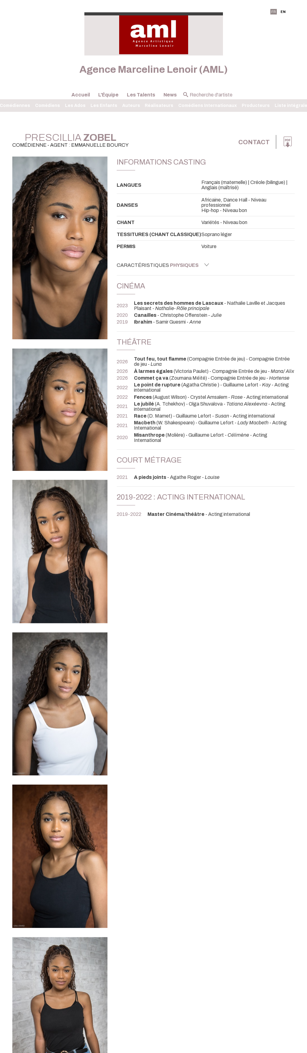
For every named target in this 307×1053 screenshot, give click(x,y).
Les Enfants (104, 105)
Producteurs (256, 105)
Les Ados (75, 105)
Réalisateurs (159, 105)
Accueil (80, 94)
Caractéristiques (163, 265)
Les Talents (141, 94)
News (170, 94)
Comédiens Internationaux (207, 105)
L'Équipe (108, 94)
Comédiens (47, 105)
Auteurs (131, 105)
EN (283, 12)
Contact (254, 142)
